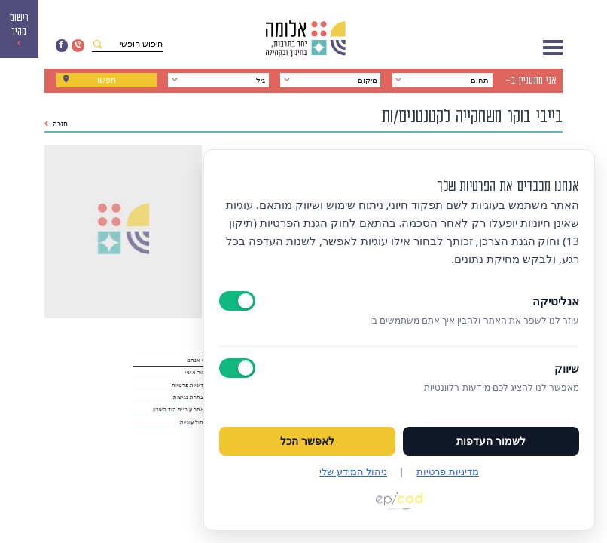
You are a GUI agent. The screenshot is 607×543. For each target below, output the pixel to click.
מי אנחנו (197, 360)
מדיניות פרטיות (189, 385)
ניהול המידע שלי (353, 471)
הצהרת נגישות (190, 397)
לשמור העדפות (491, 441)
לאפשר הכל (307, 441)
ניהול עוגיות (193, 422)
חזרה (56, 123)
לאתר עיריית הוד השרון (180, 409)
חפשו (106, 79)
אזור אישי (196, 373)
